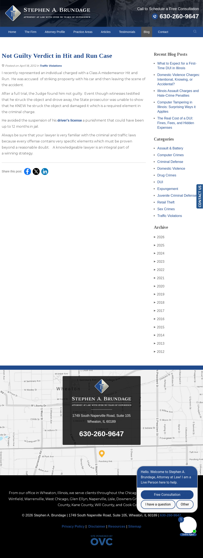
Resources (116, 526)
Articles (106, 32)
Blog (147, 32)
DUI (160, 182)
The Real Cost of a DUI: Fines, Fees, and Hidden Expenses (175, 122)
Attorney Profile (55, 32)
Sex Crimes (166, 209)
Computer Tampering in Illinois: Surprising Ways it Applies (176, 106)
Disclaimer (96, 526)
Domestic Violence (171, 168)
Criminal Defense (170, 162)
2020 (159, 286)
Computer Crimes (170, 155)
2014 (159, 335)
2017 (159, 311)
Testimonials (127, 32)
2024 (159, 253)
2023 (159, 262)
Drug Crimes (166, 175)
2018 (159, 303)
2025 (159, 245)
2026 (159, 237)
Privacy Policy (73, 526)
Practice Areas (82, 32)
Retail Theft (166, 202)
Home (12, 32)
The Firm (30, 32)
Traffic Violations (51, 65)
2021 (159, 278)
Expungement (167, 189)
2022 (159, 270)
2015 (159, 327)
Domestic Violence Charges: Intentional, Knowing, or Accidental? (178, 79)
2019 (159, 294)
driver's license (69, 120)
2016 (159, 319)
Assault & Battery (170, 148)
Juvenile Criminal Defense (176, 195)
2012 (159, 352)
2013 (159, 344)
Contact (163, 32)
